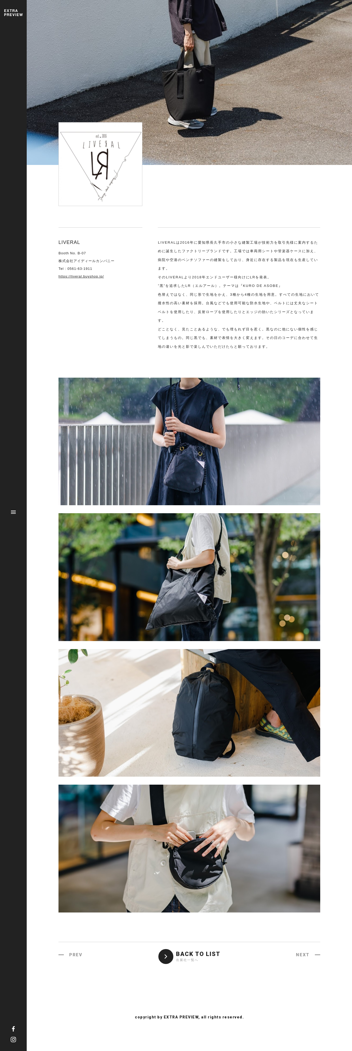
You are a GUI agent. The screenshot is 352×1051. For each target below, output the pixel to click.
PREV (76, 954)
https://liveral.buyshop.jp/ (81, 276)
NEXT (303, 954)
